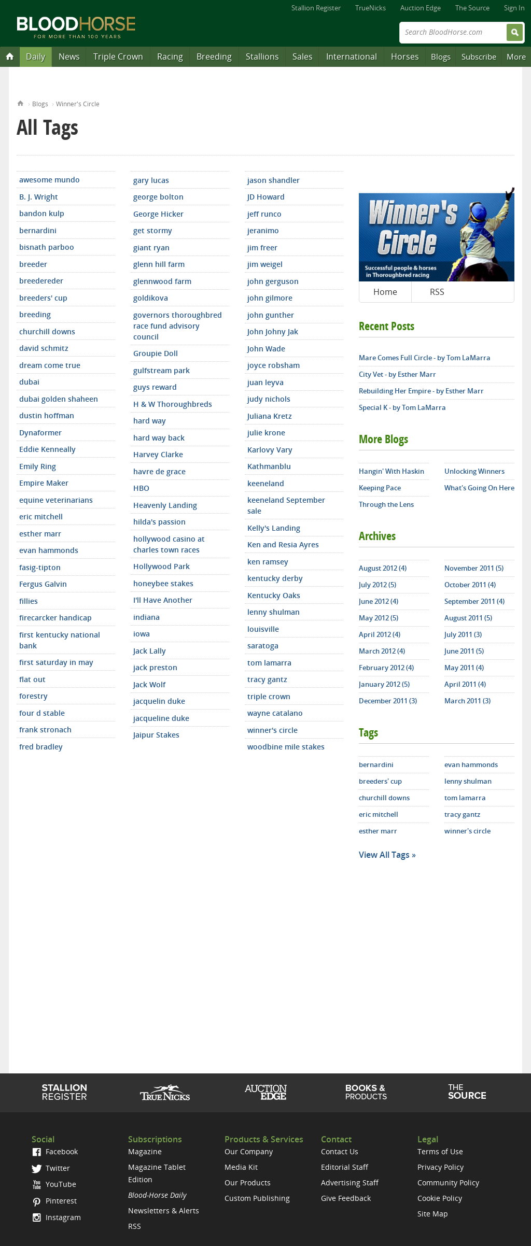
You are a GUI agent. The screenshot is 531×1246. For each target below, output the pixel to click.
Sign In (514, 7)
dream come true (49, 365)
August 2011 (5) (468, 617)
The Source (472, 7)
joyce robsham (273, 365)
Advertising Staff (350, 1182)
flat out (32, 679)
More (516, 56)
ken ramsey (267, 562)
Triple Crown (118, 56)
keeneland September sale (286, 505)
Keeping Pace (380, 487)
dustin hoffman (46, 415)
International (351, 56)
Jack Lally (149, 651)
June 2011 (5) (464, 651)
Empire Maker (43, 483)
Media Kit (241, 1167)
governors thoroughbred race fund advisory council (177, 326)
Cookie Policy (439, 1198)
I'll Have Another (162, 600)
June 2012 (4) (378, 601)
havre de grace (159, 471)
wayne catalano (275, 713)
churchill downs (47, 331)
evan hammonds (48, 550)
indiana (146, 617)
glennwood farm (162, 281)
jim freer (262, 247)
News (69, 56)
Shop (366, 1092)
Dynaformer (40, 432)
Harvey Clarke (158, 454)
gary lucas (151, 180)
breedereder (41, 281)
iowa (141, 634)
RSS (437, 292)
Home (20, 102)
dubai (29, 382)
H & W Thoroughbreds (172, 404)
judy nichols (268, 399)
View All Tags (384, 854)
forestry (33, 696)
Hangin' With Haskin (391, 471)
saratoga (262, 645)
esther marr (40, 534)
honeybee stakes (163, 583)
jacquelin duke (159, 701)
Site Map (432, 1214)
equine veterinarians (56, 500)
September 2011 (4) (474, 601)
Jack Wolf (149, 684)
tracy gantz (267, 679)
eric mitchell (41, 516)
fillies (28, 601)
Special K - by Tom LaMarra (402, 407)
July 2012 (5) (377, 584)
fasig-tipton (40, 567)
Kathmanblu (269, 466)
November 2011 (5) (474, 568)
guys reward (155, 387)
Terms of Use (440, 1151)
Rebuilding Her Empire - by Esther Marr (421, 390)
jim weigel (265, 264)
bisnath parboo (46, 247)
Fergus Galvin (43, 584)
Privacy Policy (440, 1167)
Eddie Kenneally (47, 449)
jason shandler (273, 180)
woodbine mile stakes (286, 747)
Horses (405, 56)
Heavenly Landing (165, 505)
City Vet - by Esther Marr (397, 374)
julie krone (266, 432)
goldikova (150, 298)
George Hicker (158, 214)
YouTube (54, 1184)
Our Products (248, 1182)
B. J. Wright (38, 197)
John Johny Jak (272, 331)
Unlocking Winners (474, 471)
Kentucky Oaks (273, 595)
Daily (35, 56)
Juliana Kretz (269, 416)
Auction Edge (420, 7)
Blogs (441, 56)
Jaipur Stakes (156, 735)
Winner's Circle (78, 104)
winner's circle (272, 730)
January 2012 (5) (384, 684)
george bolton (158, 197)
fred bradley (41, 747)
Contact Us (339, 1151)
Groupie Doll (155, 353)
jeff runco (264, 214)
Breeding (214, 56)
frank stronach (45, 729)
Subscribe (479, 56)
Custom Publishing (257, 1198)
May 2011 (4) (464, 667)
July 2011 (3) (463, 634)
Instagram (56, 1217)
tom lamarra (269, 663)
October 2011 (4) (470, 584)
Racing (170, 56)
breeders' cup (43, 298)
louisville (263, 629)
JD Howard (266, 197)
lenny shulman (273, 612)
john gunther (270, 315)
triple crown (268, 696)
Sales (302, 56)
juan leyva (265, 382)
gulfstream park (161, 370)
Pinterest (54, 1201)
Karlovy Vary (269, 450)
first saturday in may (56, 662)
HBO (141, 488)
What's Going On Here (479, 487)
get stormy (152, 230)
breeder (33, 264)
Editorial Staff (344, 1167)
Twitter (51, 1168)
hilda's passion (159, 522)
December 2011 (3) (388, 700)
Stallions (262, 56)
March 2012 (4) (382, 651)
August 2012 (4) (383, 568)
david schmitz (43, 348)
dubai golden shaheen (58, 399)
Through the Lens (386, 504)
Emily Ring (37, 466)
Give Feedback (346, 1198)
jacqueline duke (161, 718)
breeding (35, 314)
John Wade (266, 348)
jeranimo (263, 230)
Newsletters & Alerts (163, 1210)
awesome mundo (49, 180)
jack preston (155, 667)
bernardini (38, 230)
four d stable (42, 713)
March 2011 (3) (467, 700)
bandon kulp (41, 213)
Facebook (55, 1151)
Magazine (145, 1151)
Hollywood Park (161, 566)
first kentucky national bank (59, 640)
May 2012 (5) (378, 617)
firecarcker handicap (55, 617)
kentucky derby (275, 578)
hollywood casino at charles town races (169, 544)
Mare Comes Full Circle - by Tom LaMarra (425, 357)
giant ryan (151, 247)
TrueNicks (370, 7)
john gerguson (273, 281)
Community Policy (448, 1182)
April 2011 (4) (465, 684)
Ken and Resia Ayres (283, 544)
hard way (149, 421)
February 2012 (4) (386, 667)
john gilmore (269, 298)
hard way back (159, 438)
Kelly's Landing (273, 528)
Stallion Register (316, 7)
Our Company (249, 1151)
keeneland (265, 483)
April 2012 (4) (379, 634)
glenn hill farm (159, 264)
